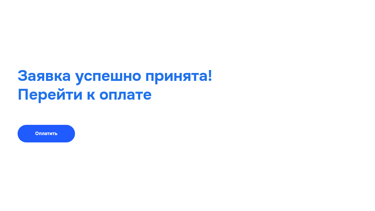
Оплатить (46, 133)
